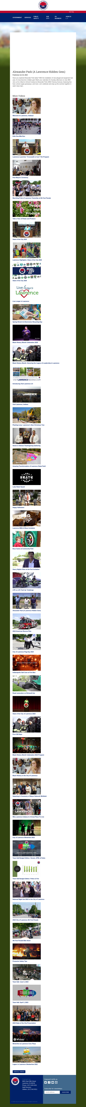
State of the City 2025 (20, 239)
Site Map (71, 12)
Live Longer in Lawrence (21, 301)
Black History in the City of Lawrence (25, 775)
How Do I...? (68, 17)
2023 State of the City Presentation (24, 1023)
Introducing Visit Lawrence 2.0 (23, 384)
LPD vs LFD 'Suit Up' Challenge (23, 590)
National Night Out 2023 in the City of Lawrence (28, 899)
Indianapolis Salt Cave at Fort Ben (24, 672)
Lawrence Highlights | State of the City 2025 (27, 260)
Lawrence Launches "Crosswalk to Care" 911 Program (31, 157)
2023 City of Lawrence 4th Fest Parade (25, 920)
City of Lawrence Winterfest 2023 (24, 837)
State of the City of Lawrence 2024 (24, 714)
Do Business (58, 17)
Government (17, 17)
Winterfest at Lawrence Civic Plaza (24, 1043)
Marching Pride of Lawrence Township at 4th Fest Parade (32, 198)
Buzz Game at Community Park (23, 549)
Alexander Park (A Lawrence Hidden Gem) (27, 610)
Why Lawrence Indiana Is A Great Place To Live (28, 817)
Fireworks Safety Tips (20, 961)
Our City (47, 17)
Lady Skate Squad (19, 487)
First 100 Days (17, 734)
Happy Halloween (18, 507)
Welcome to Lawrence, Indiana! (23, 115)
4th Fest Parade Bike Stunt (21, 940)
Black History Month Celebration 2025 (25, 342)
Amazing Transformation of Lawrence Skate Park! (29, 466)
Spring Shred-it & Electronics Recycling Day (27, 322)
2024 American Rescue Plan (22, 631)
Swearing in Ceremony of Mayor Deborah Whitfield (30, 796)
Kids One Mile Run (19, 136)
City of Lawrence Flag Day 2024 (23, 652)
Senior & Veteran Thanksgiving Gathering (26, 445)
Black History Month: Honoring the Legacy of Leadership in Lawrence (36, 363)
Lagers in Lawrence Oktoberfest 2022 (25, 1064)
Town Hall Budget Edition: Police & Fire (26, 878)
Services (27, 17)
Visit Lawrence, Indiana (20, 404)
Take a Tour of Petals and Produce (24, 218)
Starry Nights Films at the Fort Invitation (26, 569)
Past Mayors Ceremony (20, 177)
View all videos (19, 1071)
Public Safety (36, 17)
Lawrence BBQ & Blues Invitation (24, 528)
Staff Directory (26, 1087)
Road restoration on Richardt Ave (24, 693)
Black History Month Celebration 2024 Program (28, 755)
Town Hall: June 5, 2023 (20, 982)
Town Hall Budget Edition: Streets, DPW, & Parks (29, 858)
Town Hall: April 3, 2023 (20, 1002)
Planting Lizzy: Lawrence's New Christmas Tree (28, 425)
